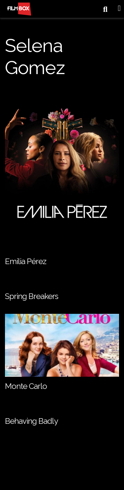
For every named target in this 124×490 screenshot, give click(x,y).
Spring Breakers (31, 296)
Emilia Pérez (25, 261)
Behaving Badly (31, 421)
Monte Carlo (26, 386)
